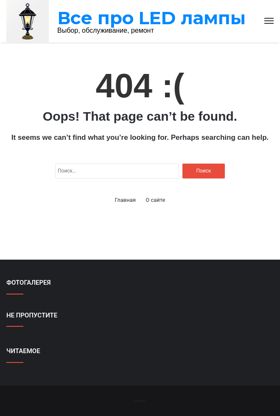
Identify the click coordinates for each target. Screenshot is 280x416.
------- (139, 400)
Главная (125, 200)
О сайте (155, 200)
